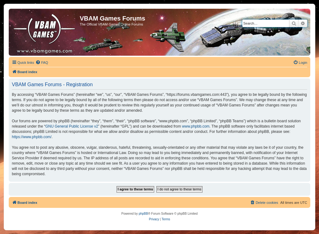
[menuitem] (42, 62)
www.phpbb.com (195, 126)
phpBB (143, 213)
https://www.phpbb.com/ (31, 137)
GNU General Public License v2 (71, 126)
